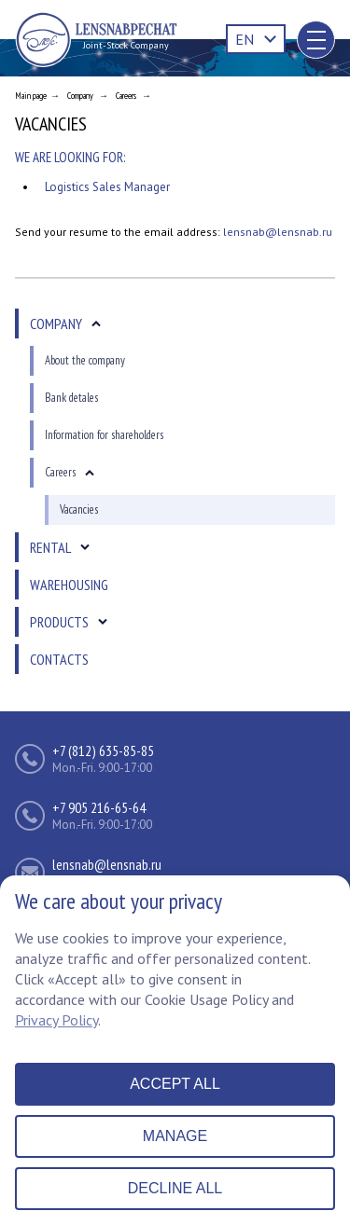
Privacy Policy (56, 1020)
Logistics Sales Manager (107, 187)
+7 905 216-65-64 (99, 807)
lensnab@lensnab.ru (277, 232)
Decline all (175, 1188)
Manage (175, 1136)
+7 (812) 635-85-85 (103, 750)
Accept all (175, 1084)
